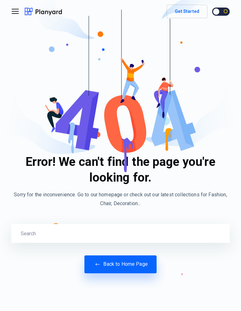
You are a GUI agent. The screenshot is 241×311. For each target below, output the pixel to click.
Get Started (187, 11)
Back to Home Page (120, 264)
